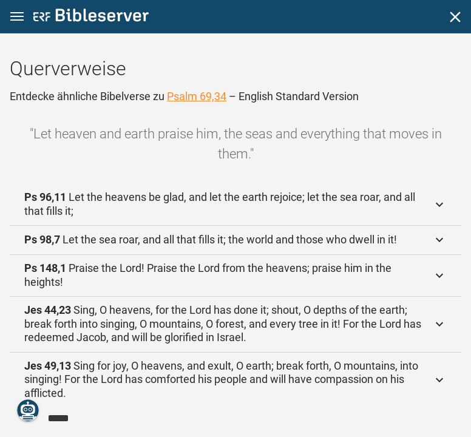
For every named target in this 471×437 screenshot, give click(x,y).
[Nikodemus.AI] (28, 410)
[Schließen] (455, 17)
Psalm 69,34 (196, 96)
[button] (17, 16)
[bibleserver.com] (91, 17)
